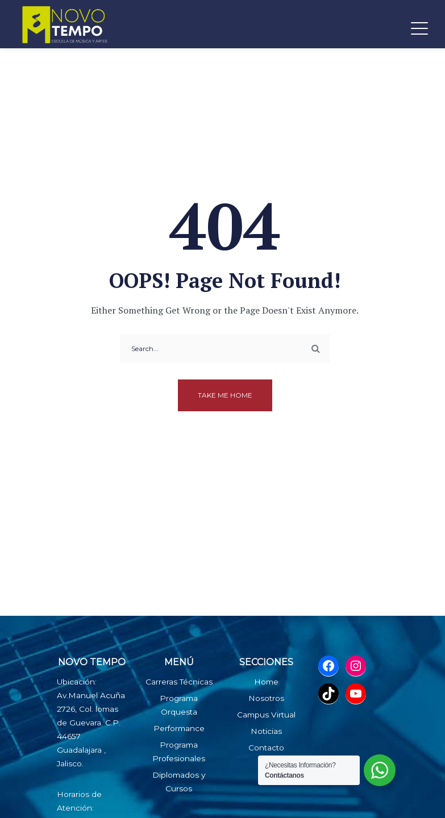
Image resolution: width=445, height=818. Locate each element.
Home (266, 681)
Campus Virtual (266, 714)
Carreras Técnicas (179, 681)
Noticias (266, 731)
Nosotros (266, 698)
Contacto (266, 747)
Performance (179, 728)
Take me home (225, 395)
